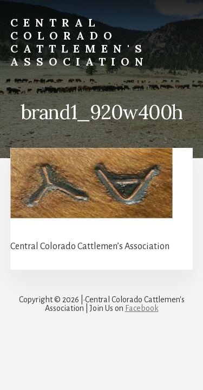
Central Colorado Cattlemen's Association (79, 42)
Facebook (142, 308)
